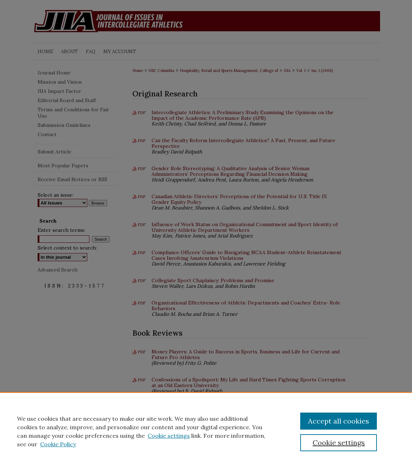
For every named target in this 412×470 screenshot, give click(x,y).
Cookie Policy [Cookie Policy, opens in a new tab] (58, 444)
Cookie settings (169, 435)
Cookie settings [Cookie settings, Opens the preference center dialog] (339, 442)
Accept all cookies (338, 420)
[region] (206, 431)
